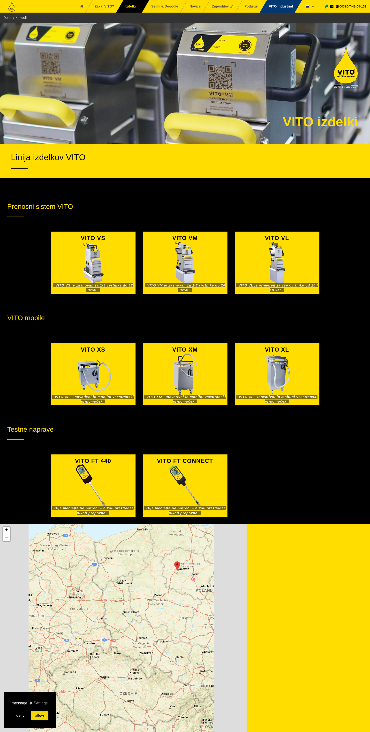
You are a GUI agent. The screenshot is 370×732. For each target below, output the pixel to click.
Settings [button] (38, 703)
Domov (8, 18)
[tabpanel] (185, 83)
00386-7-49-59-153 (351, 6)
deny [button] (20, 715)
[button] (177, 566)
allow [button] (39, 715)
